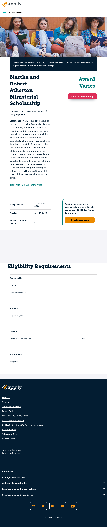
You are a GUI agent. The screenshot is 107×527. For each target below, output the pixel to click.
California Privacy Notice (13, 420)
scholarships (87, 63)
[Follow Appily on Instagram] (33, 506)
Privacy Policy (8, 411)
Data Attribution (9, 429)
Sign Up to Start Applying (26, 184)
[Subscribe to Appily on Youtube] (73, 506)
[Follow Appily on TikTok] (62, 506)
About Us (6, 397)
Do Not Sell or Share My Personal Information (22, 425)
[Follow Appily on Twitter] (43, 506)
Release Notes (8, 439)
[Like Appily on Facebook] (52, 506)
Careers (5, 402)
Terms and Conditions (11, 406)
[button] (73, 96)
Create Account (80, 220)
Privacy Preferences (11, 453)
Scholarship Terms (10, 434)
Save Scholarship (82, 96)
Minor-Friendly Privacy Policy (15, 416)
